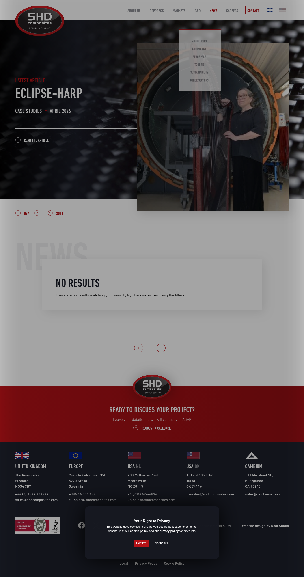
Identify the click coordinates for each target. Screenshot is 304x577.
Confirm (141, 543)
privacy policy (169, 531)
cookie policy (139, 531)
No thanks (161, 543)
